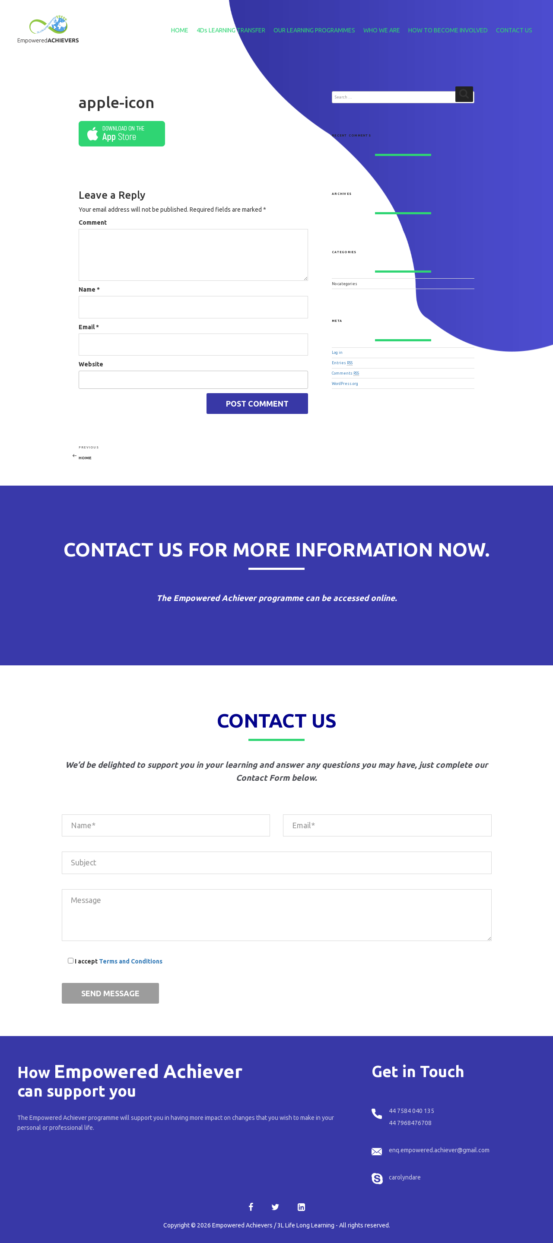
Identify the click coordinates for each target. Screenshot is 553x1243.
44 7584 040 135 (411, 1110)
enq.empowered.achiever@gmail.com (439, 1150)
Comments (345, 373)
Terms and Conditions (130, 961)
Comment (93, 222)
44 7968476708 (410, 1122)
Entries (342, 363)
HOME (179, 30)
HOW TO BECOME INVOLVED (448, 30)
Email (89, 327)
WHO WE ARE (381, 30)
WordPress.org (345, 383)
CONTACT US (514, 30)
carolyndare (405, 1177)
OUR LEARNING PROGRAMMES (314, 30)
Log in (337, 352)
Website (91, 364)
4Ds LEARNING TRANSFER (231, 30)
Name (89, 289)
